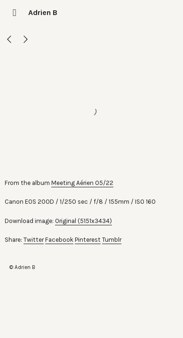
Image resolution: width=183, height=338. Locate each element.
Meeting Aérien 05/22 (82, 182)
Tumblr (111, 239)
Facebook (59, 239)
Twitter (34, 239)
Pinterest (88, 239)
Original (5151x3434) (83, 220)
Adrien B (42, 12)
